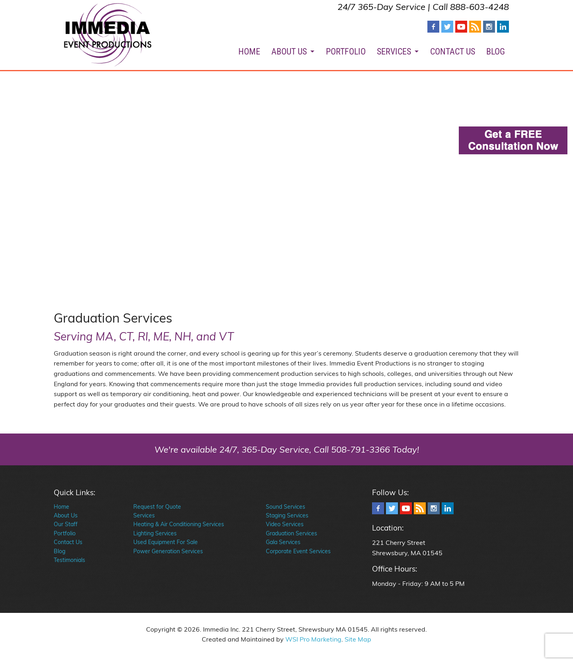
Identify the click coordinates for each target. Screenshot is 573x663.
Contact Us (68, 542)
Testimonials (69, 560)
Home (61, 506)
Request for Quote (157, 506)
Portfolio (65, 533)
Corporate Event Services (298, 551)
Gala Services (283, 542)
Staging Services (287, 515)
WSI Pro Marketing (313, 639)
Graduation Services (291, 533)
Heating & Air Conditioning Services (178, 524)
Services (144, 515)
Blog (59, 551)
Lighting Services (155, 533)
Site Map (358, 639)
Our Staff (66, 524)
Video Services (285, 524)
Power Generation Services (168, 551)
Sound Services (285, 506)
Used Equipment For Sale (165, 542)
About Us (66, 515)
